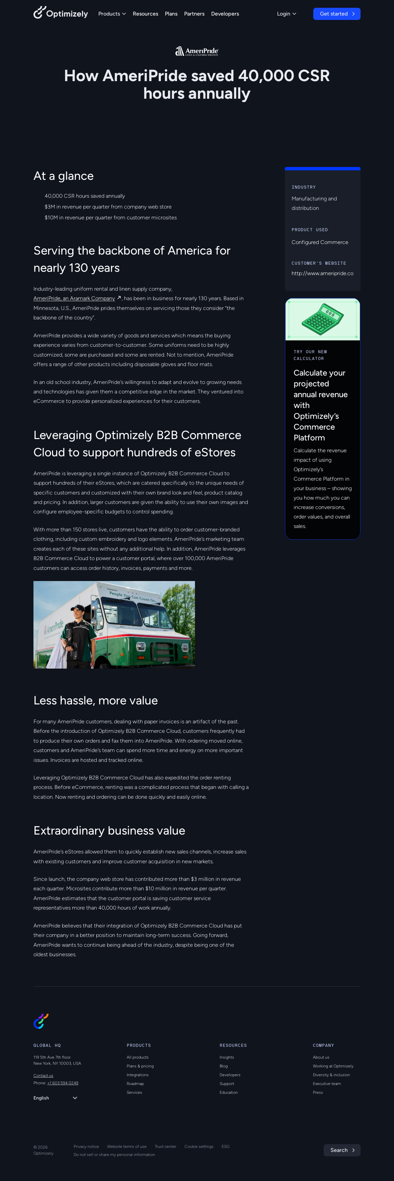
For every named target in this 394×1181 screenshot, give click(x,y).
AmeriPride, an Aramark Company (74, 298)
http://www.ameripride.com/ (326, 273)
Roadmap (135, 1083)
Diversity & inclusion (331, 1074)
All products (138, 1057)
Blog (224, 1066)
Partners (194, 13)
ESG (225, 1146)
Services (134, 1092)
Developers (225, 13)
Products (112, 13)
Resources (145, 13)
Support (227, 1083)
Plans (171, 13)
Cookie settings (199, 1146)
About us (321, 1057)
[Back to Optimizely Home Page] (60, 13)
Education (229, 1092)
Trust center (165, 1146)
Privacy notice (86, 1146)
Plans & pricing (140, 1066)
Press (318, 1092)
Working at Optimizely (333, 1066)
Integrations (138, 1074)
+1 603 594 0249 (62, 1083)
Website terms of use (127, 1146)
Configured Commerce (320, 242)
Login (286, 13)
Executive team (327, 1083)
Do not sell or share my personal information (114, 1154)
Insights (227, 1057)
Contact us (43, 1075)
